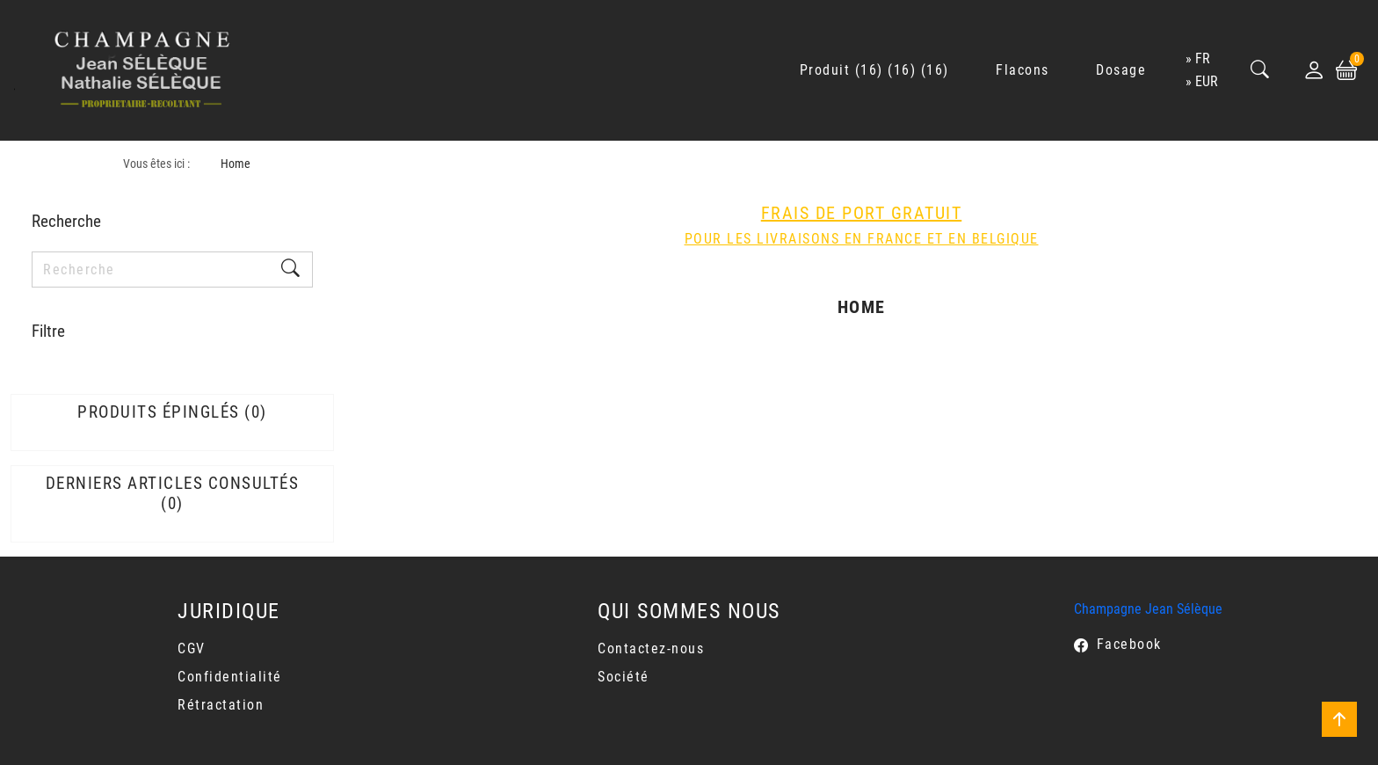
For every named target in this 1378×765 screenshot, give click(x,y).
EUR (1206, 81)
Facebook (1129, 644)
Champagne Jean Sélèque (1148, 609)
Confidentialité (230, 676)
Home (235, 164)
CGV (192, 648)
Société (623, 676)
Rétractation (221, 704)
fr (1202, 58)
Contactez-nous (651, 648)
